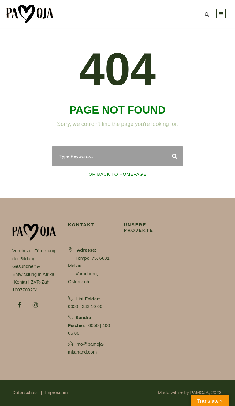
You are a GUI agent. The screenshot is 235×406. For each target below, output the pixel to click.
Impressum (56, 392)
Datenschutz (25, 392)
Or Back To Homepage (118, 174)
